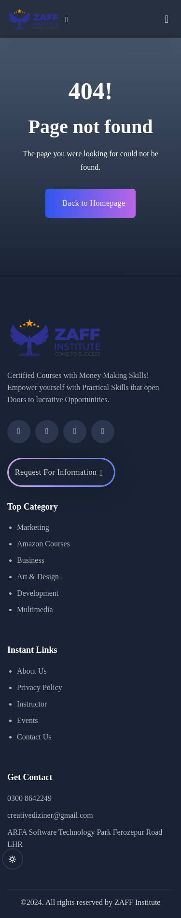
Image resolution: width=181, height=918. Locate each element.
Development (37, 593)
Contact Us (34, 737)
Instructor (32, 704)
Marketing (33, 527)
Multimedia (35, 609)
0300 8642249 (29, 798)
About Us (32, 671)
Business (30, 560)
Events (27, 720)
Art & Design (38, 576)
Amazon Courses (43, 544)
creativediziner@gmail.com (50, 815)
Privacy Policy (39, 687)
